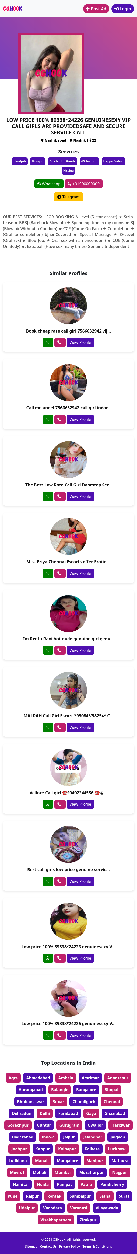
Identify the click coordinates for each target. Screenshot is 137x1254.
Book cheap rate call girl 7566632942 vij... (68, 331)
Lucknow (116, 1149)
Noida (43, 1184)
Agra (13, 1078)
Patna (86, 1184)
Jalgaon (117, 1137)
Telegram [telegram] (68, 197)
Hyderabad (22, 1137)
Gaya (91, 1113)
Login (122, 9)
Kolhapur (67, 1149)
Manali (42, 1160)
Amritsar (90, 1078)
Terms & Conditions (97, 1246)
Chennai (112, 1101)
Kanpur (42, 1149)
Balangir (59, 1089)
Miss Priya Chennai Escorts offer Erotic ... (68, 562)
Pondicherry (112, 1184)
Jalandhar (92, 1137)
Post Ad (96, 9)
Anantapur (118, 1078)
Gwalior (95, 1125)
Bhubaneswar (30, 1101)
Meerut (17, 1172)
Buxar (58, 1101)
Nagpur (119, 1172)
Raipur (32, 1196)
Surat (124, 1196)
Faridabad (68, 1113)
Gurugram (69, 1125)
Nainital (21, 1184)
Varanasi (78, 1208)
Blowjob (38, 161)
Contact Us (48, 1246)
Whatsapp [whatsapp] (49, 183)
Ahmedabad (38, 1078)
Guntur (44, 1125)
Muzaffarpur (91, 1172)
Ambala (65, 1078)
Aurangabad (31, 1089)
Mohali (39, 1172)
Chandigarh (83, 1101)
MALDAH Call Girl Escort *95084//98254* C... (68, 716)
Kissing (68, 170)
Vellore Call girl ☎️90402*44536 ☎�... (69, 793)
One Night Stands (62, 161)
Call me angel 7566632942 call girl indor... (68, 408)
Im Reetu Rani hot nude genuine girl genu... (68, 639)
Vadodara (52, 1208)
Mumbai (63, 1172)
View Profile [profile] (80, 342)
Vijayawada (107, 1208)
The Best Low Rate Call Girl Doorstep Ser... (68, 485)
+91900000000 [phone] (84, 183)
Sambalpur (80, 1196)
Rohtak (54, 1196)
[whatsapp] (48, 342)
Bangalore (86, 1089)
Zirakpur (88, 1219)
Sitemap (31, 1246)
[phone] (60, 342)
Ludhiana (18, 1160)
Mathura (120, 1160)
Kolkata (92, 1149)
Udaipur (27, 1208)
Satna (104, 1196)
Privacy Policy (69, 1246)
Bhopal (111, 1089)
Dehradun (21, 1113)
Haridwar (120, 1125)
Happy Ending (113, 161)
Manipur (94, 1160)
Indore (48, 1137)
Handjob (19, 161)
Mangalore (67, 1160)
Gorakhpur (18, 1125)
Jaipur (69, 1137)
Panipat (64, 1184)
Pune (12, 1196)
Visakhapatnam (56, 1219)
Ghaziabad (114, 1113)
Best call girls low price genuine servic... (68, 869)
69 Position (89, 161)
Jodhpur (19, 1149)
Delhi (45, 1113)
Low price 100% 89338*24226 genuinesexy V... (68, 947)
